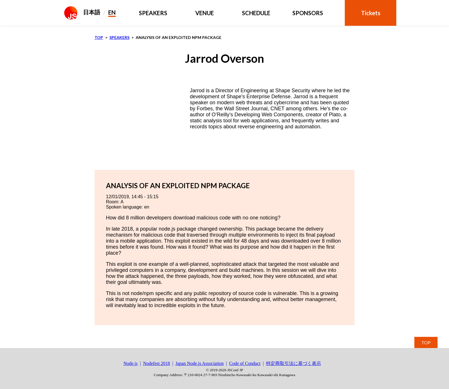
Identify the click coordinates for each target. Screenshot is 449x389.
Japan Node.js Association (200, 363)
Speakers (153, 12)
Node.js (130, 363)
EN (112, 12)
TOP (426, 342)
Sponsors (307, 12)
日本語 (91, 12)
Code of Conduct (244, 363)
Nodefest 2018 (156, 363)
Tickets (370, 12)
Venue (204, 12)
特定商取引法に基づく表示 (293, 363)
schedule (256, 12)
